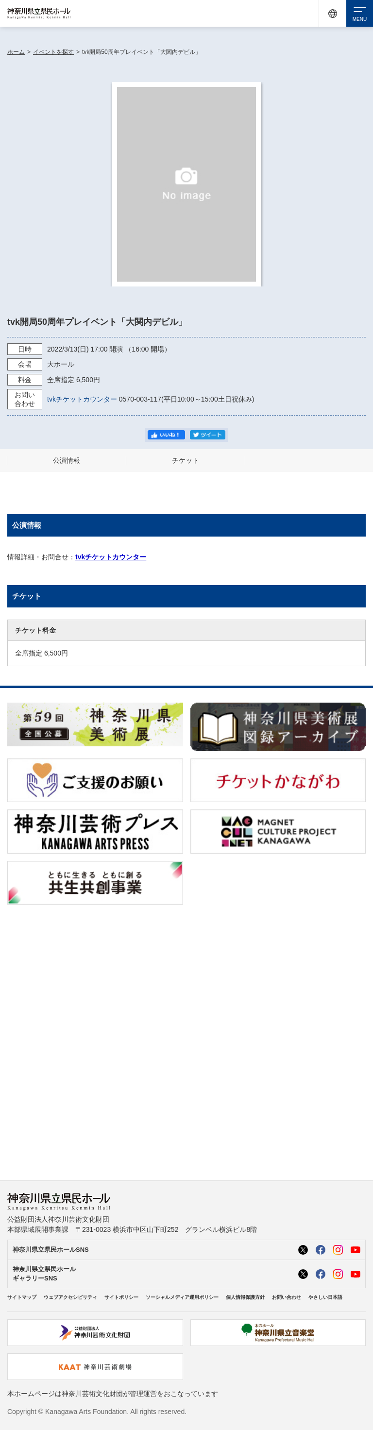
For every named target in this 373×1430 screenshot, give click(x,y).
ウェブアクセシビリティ (70, 1297)
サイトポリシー (121, 1297)
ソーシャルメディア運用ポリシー (182, 1297)
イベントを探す (53, 52)
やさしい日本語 (325, 1297)
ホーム (16, 52)
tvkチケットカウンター (82, 399)
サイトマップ (21, 1297)
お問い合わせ (286, 1297)
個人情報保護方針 (245, 1297)
